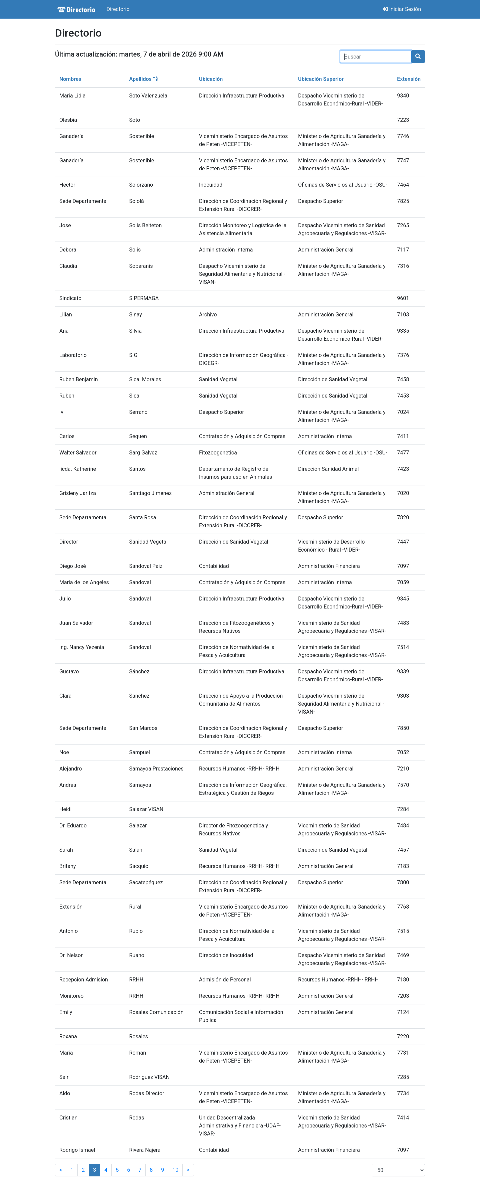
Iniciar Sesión (402, 9)
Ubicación (211, 79)
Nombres (70, 79)
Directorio (117, 9)
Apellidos (143, 79)
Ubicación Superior (321, 79)
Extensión (409, 79)
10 (175, 1170)
